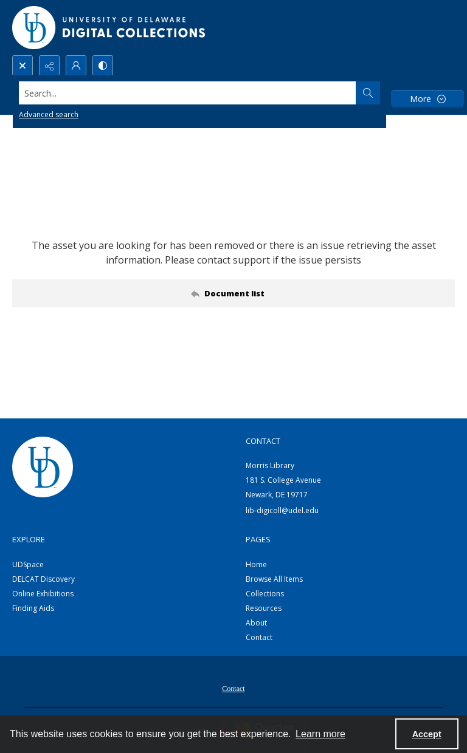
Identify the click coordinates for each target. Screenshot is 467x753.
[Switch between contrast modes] (102, 65)
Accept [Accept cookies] (426, 734)
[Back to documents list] (233, 293)
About (256, 623)
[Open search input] (22, 65)
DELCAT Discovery (43, 579)
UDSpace (28, 564)
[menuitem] (233, 687)
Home (256, 564)
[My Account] (76, 65)
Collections (265, 593)
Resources (264, 608)
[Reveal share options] (49, 65)
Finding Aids (33, 608)
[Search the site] (187, 92)
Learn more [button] (320, 734)
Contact (259, 637)
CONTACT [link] (263, 440)
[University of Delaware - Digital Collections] (109, 27)
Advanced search (48, 114)
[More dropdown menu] (427, 98)
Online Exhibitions (43, 593)
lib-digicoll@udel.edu (282, 510)
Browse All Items (274, 579)
